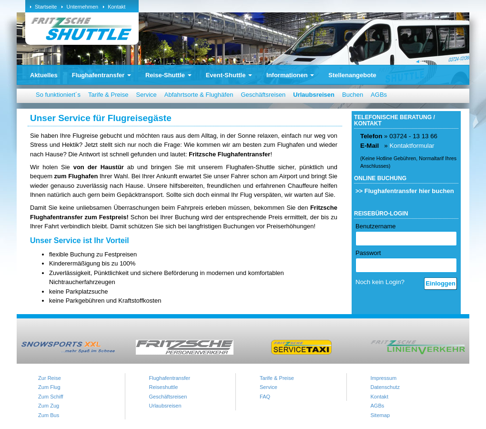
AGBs (379, 94)
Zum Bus (48, 415)
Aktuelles (44, 75)
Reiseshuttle (163, 387)
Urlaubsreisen (313, 94)
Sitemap (380, 415)
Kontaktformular (411, 145)
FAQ (265, 396)
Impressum (384, 378)
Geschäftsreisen (263, 94)
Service (146, 94)
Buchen (352, 94)
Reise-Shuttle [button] (168, 75)
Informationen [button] (290, 75)
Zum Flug (49, 387)
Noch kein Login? (380, 282)
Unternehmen (82, 7)
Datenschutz (385, 387)
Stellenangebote (352, 75)
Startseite (46, 7)
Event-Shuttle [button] (229, 75)
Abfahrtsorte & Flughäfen (198, 94)
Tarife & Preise (108, 94)
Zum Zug (48, 406)
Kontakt (116, 7)
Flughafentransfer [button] (101, 75)
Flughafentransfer (170, 378)
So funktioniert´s (58, 94)
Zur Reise (49, 378)
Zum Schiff (50, 396)
